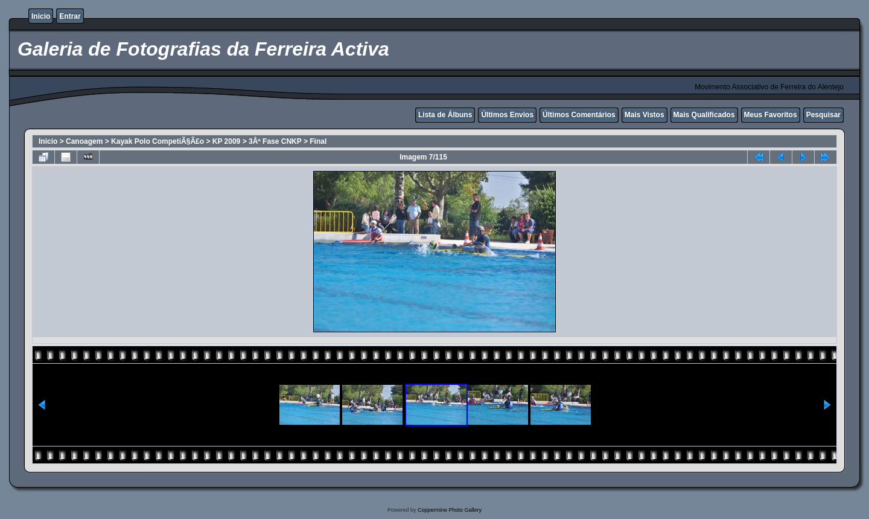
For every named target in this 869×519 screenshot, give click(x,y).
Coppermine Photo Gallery (450, 510)
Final (318, 141)
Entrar (69, 16)
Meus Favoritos (770, 115)
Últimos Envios (507, 115)
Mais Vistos (644, 115)
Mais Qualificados (704, 115)
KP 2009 (226, 141)
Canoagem (84, 141)
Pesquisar (823, 115)
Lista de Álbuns (445, 115)
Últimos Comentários (579, 115)
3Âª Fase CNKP (275, 141)
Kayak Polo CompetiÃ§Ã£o (157, 141)
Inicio (40, 16)
